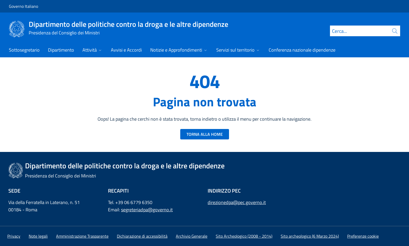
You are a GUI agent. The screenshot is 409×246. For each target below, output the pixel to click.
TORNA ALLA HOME (205, 134)
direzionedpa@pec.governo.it (237, 202)
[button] (363, 236)
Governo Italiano (23, 6)
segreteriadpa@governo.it (147, 209)
